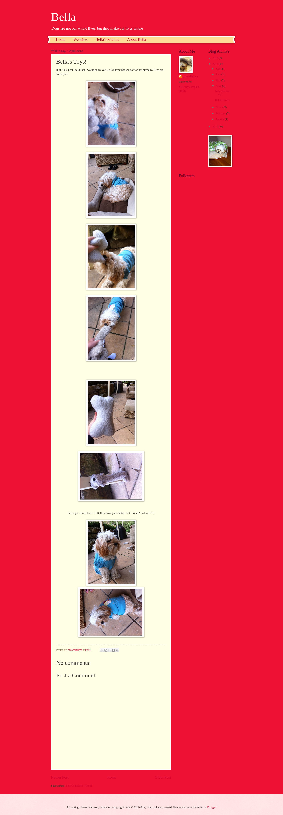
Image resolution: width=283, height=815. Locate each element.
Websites (81, 39)
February (221, 113)
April (219, 86)
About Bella (136, 39)
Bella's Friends (107, 39)
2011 (215, 126)
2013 (215, 58)
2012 (215, 63)
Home (60, 39)
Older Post (163, 777)
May (218, 80)
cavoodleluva (190, 76)
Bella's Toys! (222, 100)
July (218, 68)
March (219, 107)
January (220, 119)
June (218, 74)
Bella (63, 16)
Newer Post (60, 777)
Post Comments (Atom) (79, 785)
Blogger (211, 807)
